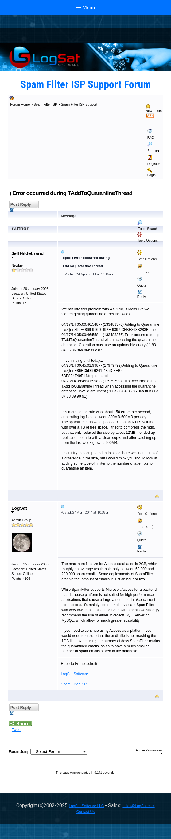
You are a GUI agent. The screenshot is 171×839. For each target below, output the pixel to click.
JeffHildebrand (27, 254)
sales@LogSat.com (138, 806)
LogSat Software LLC (86, 806)
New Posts (154, 111)
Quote (141, 285)
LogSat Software (74, 674)
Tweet (16, 730)
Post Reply (20, 205)
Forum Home (20, 104)
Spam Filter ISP (45, 104)
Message (68, 216)
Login (151, 175)
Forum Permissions (149, 751)
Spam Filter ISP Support (79, 104)
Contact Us (85, 812)
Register (153, 164)
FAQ (150, 137)
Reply (141, 296)
